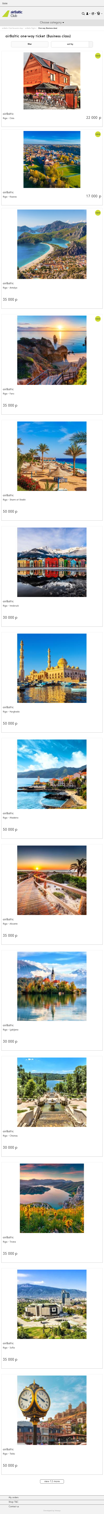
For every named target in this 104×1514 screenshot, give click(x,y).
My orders (14, 1498)
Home (4, 3)
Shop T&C (13, 1502)
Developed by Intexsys (52, 1511)
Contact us (14, 1507)
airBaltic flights (30, 28)
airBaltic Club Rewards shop (12, 28)
